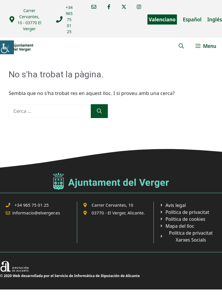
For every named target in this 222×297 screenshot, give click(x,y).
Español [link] (192, 19)
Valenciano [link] (162, 19)
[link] (7, 47)
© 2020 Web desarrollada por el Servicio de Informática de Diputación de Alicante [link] (70, 275)
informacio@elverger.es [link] (36, 213)
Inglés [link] (214, 19)
